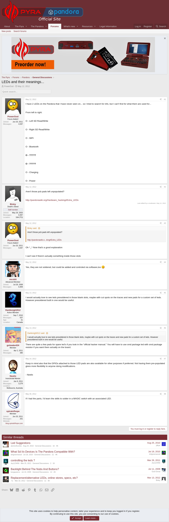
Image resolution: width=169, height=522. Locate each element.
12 (51, 472)
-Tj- (12, 481)
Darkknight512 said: (36, 333)
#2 (165, 187)
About (7, 26)
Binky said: (32, 228)
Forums (55, 26)
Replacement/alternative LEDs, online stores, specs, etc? (44, 477)
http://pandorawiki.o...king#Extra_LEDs (44, 240)
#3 (165, 223)
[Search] (160, 26)
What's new (69, 26)
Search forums (20, 31)
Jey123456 (15, 463)
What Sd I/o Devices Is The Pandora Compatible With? (43, 451)
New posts (6, 31)
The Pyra (19, 26)
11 (45, 481)
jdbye (158, 445)
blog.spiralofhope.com (14, 423)
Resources (87, 26)
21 (53, 455)
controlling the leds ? (23, 460)
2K (55, 472)
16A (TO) (19, 217)
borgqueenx (15, 472)
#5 (165, 293)
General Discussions (43, 446)
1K (54, 463)
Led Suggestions (20, 443)
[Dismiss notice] (164, 38)
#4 (165, 262)
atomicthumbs (16, 446)
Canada (20, 322)
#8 (165, 394)
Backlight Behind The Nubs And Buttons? (35, 469)
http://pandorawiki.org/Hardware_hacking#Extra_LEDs (52, 200)
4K (57, 446)
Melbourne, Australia (15, 388)
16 (54, 446)
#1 (165, 99)
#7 (165, 359)
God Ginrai (156, 471)
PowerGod (9, 86)
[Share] (161, 99)
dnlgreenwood (16, 455)
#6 (165, 328)
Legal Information (108, 26)
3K (49, 481)
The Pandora (37, 26)
